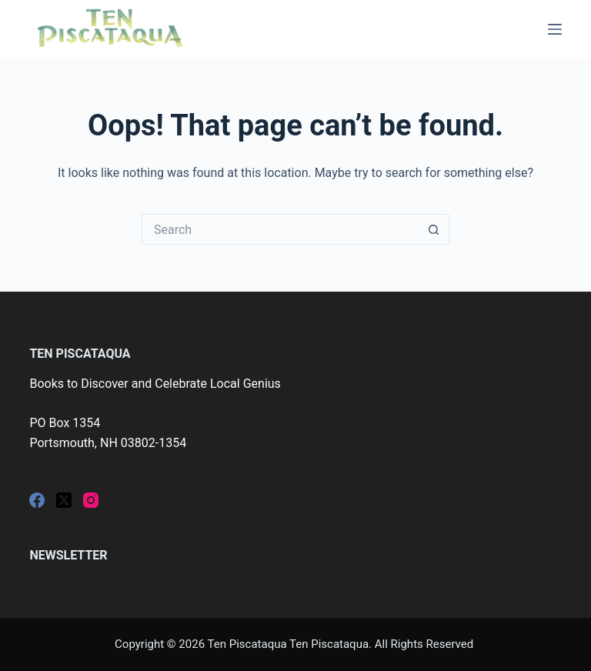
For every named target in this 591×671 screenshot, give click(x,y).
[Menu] (555, 29)
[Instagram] (90, 500)
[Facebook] (37, 500)
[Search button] (434, 229)
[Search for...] (280, 229)
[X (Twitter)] (64, 500)
